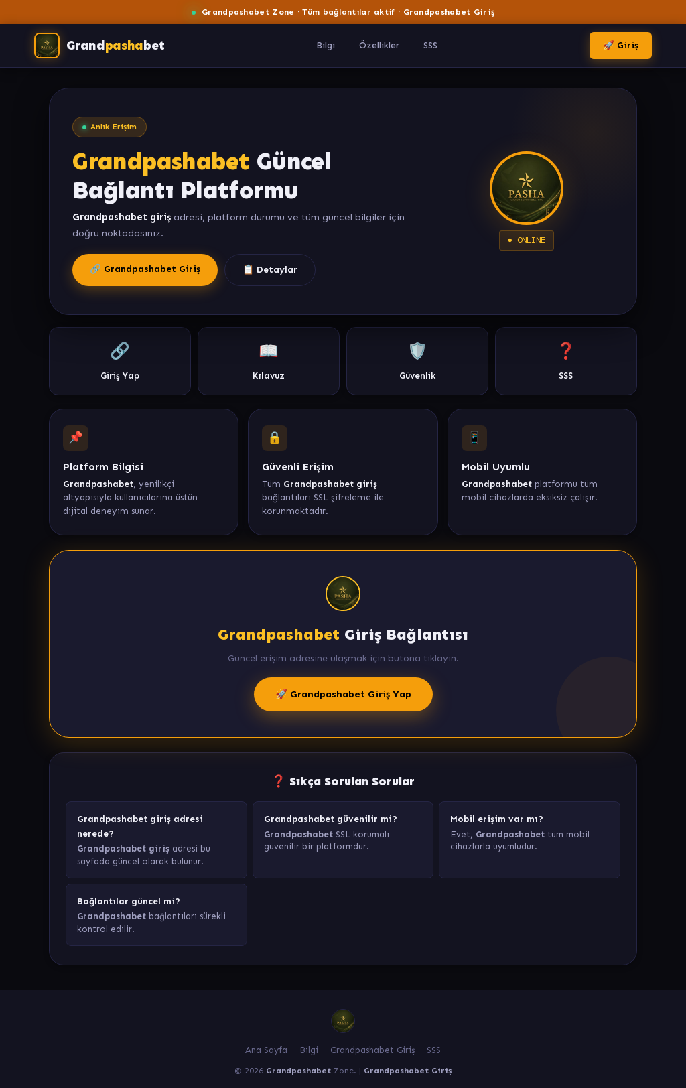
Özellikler (379, 45)
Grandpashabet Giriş (372, 1050)
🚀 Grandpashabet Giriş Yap (343, 694)
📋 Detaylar (270, 269)
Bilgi (325, 45)
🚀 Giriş (620, 45)
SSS (430, 45)
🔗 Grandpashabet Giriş (145, 269)
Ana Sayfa (266, 1050)
